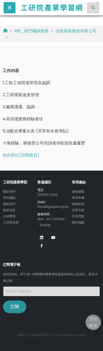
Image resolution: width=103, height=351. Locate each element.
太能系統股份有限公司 (76, 31)
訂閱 (15, 307)
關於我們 (9, 192)
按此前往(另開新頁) (21, 155)
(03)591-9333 (47, 195)
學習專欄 (78, 198)
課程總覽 (78, 192)
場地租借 (78, 204)
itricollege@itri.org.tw (53, 207)
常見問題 (78, 216)
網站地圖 (78, 222)
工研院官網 (11, 222)
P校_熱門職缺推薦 (31, 31)
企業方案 (78, 210)
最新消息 (9, 210)
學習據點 (9, 198)
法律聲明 (9, 216)
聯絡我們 (9, 204)
